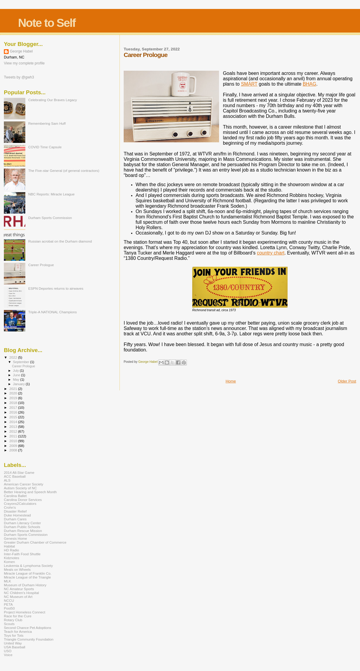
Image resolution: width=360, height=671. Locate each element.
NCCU (9, 600)
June (17, 375)
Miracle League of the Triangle (27, 577)
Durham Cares (15, 519)
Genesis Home (15, 538)
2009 (13, 446)
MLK (7, 581)
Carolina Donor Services (23, 500)
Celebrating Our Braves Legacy (52, 100)
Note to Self (46, 22)
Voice (8, 655)
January (19, 384)
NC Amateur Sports (19, 589)
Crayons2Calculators (20, 503)
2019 (13, 398)
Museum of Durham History (25, 585)
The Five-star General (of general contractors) (63, 170)
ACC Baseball (15, 476)
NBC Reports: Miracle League (51, 194)
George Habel (21, 51)
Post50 (9, 608)
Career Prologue (41, 265)
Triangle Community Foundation (28, 639)
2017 (13, 407)
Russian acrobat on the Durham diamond (60, 241)
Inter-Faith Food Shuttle (22, 554)
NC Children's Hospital (21, 593)
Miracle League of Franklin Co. (28, 573)
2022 (13, 357)
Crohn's (10, 507)
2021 (13, 389)
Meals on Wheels (17, 569)
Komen (9, 562)
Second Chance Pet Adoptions (27, 628)
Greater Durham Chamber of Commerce (35, 542)
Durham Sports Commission (50, 218)
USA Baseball (14, 647)
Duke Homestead (17, 515)
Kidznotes (11, 558)
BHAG (309, 84)
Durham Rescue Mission (23, 531)
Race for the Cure (18, 616)
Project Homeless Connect (24, 612)
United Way (13, 643)
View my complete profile (24, 63)
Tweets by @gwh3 (19, 77)
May (16, 379)
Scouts (9, 624)
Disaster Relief (15, 511)
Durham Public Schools (22, 527)
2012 (13, 431)
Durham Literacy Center (22, 523)
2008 (13, 450)
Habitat (9, 546)
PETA (8, 604)
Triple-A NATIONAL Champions (52, 312)
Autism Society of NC (20, 488)
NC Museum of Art (18, 596)
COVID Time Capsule (45, 147)
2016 (13, 412)
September (21, 362)
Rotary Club (13, 620)
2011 (13, 436)
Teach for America (18, 631)
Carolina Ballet (15, 496)
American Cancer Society (23, 484)
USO (7, 651)
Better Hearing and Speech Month (30, 492)
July (16, 370)
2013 (13, 426)
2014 (13, 422)
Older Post (347, 381)
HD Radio (11, 550)
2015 (13, 417)
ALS (7, 480)
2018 (13, 403)
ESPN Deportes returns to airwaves (55, 288)
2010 (13, 441)
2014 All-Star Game (19, 472)
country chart (270, 252)
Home (231, 381)
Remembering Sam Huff (47, 123)
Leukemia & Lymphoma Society (28, 565)
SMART (249, 84)
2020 (13, 393)
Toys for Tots (14, 635)
